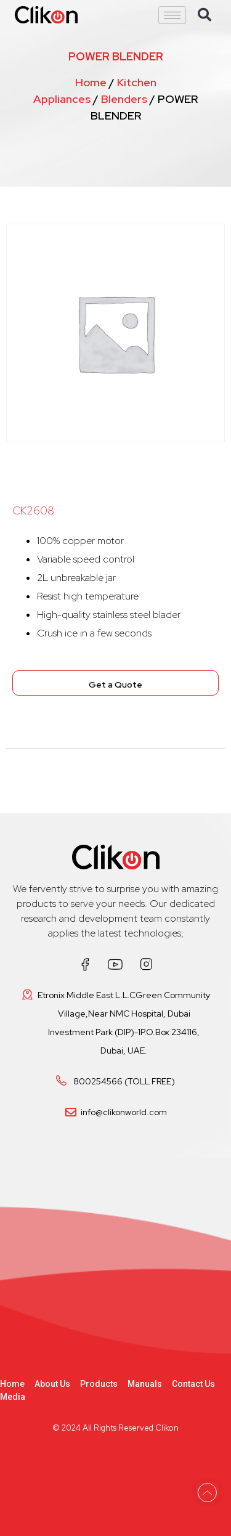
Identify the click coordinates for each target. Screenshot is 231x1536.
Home (91, 82)
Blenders (124, 99)
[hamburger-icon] (172, 15)
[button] (204, 14)
